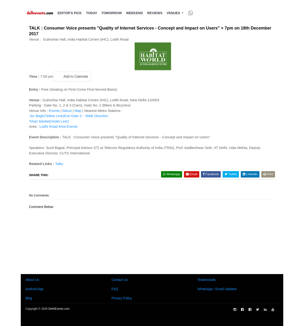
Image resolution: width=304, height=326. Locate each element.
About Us (32, 280)
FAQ (115, 289)
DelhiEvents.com (59, 308)
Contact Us (120, 280)
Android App (34, 289)
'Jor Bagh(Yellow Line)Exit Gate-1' (55, 116)
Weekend (134, 13)
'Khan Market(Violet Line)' (49, 121)
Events (54, 111)
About (67, 111)
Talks (59, 164)
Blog (28, 298)
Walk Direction (96, 116)
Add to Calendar (72, 76)
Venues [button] (175, 13)
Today (91, 13)
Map (78, 111)
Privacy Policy (122, 298)
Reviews (154, 13)
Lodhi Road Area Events (58, 126)
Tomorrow (111, 13)
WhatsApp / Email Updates (217, 289)
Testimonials (206, 280)
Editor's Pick (70, 13)
